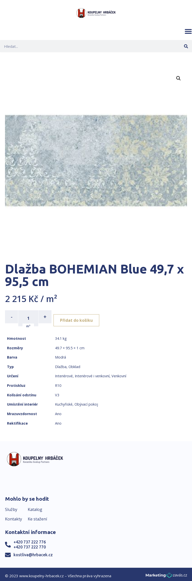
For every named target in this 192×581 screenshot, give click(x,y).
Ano (58, 410)
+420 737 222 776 (30, 539)
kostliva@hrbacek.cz (33, 551)
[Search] (186, 46)
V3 (57, 392)
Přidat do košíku (80, 317)
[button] (188, 31)
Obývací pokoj (86, 401)
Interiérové (64, 373)
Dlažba (60, 363)
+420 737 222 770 (30, 544)
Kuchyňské (63, 401)
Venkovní (119, 373)
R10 (58, 382)
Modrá (60, 354)
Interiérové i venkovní (92, 373)
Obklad (74, 363)
